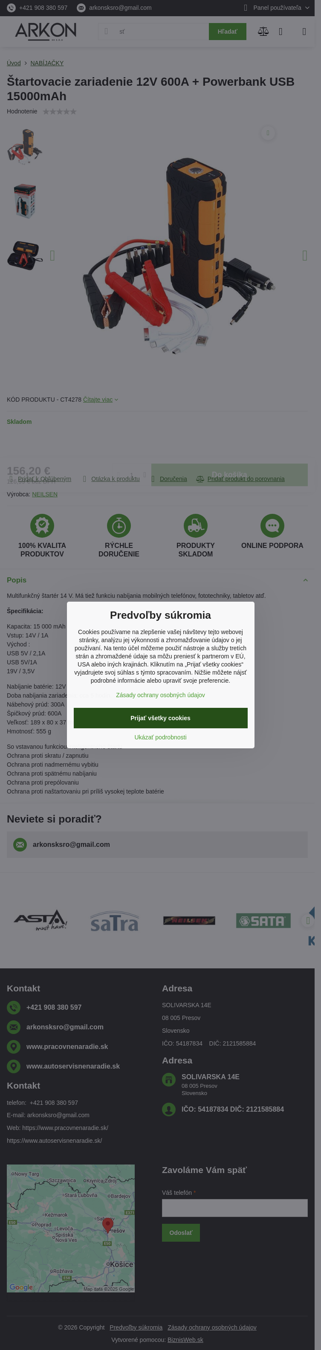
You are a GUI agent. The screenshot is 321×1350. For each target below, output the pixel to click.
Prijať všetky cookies (160, 718)
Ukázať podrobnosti (161, 737)
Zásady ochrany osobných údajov (160, 695)
